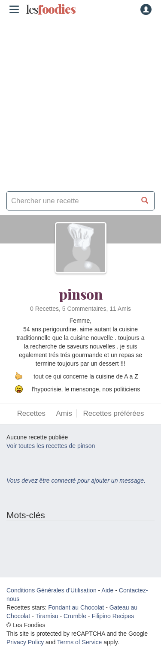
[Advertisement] (80, 101)
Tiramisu (46, 616)
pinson (81, 294)
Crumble (75, 616)
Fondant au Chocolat (76, 607)
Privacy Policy (25, 642)
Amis (64, 413)
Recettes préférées (113, 413)
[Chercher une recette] (145, 200)
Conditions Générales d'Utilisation (51, 590)
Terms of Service (79, 642)
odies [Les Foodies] (51, 9)
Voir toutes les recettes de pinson (50, 445)
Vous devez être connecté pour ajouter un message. (76, 480)
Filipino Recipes (112, 616)
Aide (107, 590)
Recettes (31, 413)
